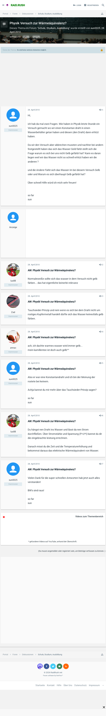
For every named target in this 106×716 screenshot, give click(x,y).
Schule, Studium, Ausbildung (53, 28)
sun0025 (95, 28)
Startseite (40, 685)
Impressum (94, 685)
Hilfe (59, 685)
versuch (36, 37)
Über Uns (67, 685)
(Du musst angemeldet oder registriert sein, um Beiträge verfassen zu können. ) (71, 551)
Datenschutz (80, 685)
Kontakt (51, 685)
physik (26, 37)
